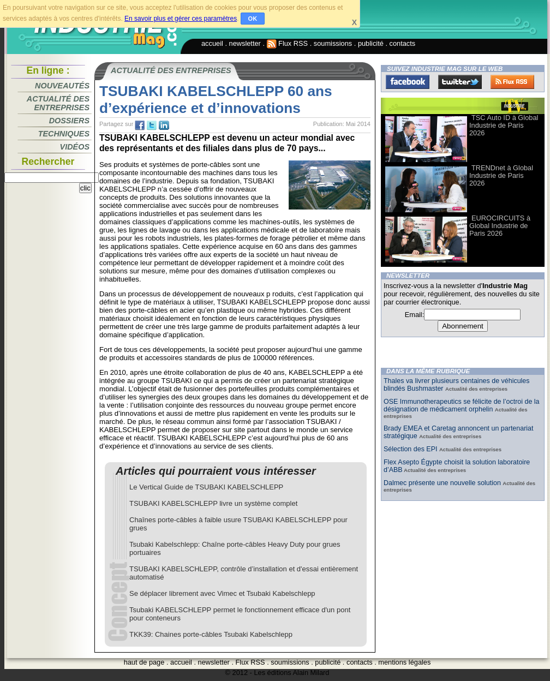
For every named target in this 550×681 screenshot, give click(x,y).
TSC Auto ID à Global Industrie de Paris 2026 (503, 125)
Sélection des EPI (411, 449)
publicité (371, 43)
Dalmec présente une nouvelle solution (443, 483)
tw (151, 125)
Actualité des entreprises (58, 103)
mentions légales (404, 662)
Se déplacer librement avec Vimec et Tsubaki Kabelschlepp (222, 593)
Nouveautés (62, 85)
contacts (403, 43)
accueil (212, 43)
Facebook (407, 82)
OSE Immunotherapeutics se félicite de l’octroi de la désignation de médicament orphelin (462, 405)
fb (139, 125)
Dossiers (69, 120)
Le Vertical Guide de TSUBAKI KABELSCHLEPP (206, 487)
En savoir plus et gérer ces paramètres (180, 18)
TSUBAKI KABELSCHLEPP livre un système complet (213, 503)
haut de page (144, 662)
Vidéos (74, 146)
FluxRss (512, 82)
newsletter (245, 43)
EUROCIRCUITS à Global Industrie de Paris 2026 (499, 225)
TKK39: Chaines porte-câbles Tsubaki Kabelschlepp (210, 634)
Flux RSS (287, 43)
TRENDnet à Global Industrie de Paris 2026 (501, 175)
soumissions (333, 43)
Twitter (460, 82)
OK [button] (253, 18)
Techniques (63, 133)
